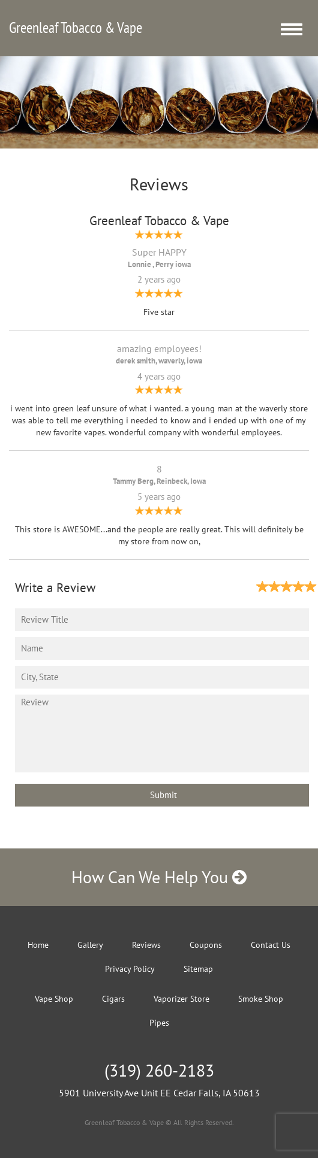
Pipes (159, 1022)
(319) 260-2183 (159, 1070)
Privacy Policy (130, 968)
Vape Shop (54, 998)
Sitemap (198, 968)
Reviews (146, 944)
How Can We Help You (159, 877)
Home (38, 944)
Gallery (90, 944)
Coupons (206, 944)
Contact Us (270, 944)
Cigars (113, 998)
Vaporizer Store (181, 998)
